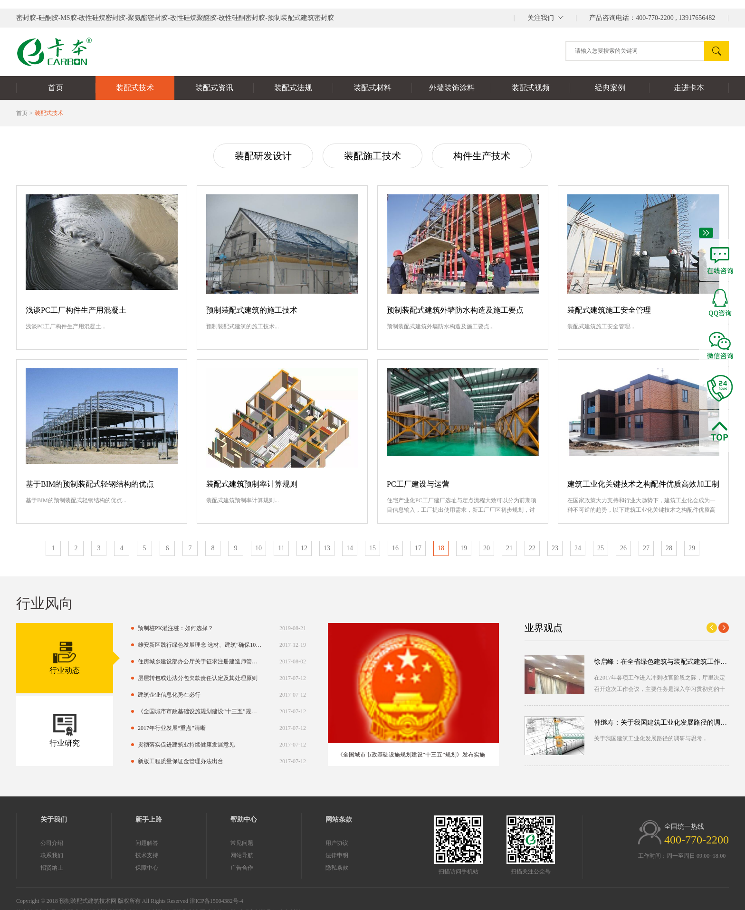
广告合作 (197, 867)
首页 (22, 113)
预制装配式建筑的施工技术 (251, 310)
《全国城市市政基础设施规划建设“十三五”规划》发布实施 (155, 711)
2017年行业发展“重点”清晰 (127, 728)
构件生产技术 (481, 156)
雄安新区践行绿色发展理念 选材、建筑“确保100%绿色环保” (155, 645)
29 (691, 548)
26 (623, 548)
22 (532, 548)
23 (555, 548)
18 (441, 548)
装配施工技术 (372, 156)
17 (418, 548)
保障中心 (102, 867)
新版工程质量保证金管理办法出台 (136, 761)
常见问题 (197, 843)
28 (669, 548)
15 (372, 548)
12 (304, 548)
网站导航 (197, 855)
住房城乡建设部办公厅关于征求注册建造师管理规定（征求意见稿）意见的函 (155, 661)
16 (395, 548)
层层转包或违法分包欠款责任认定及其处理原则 (153, 678)
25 (600, 548)
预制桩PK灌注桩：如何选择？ (131, 628)
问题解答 (102, 843)
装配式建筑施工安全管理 (609, 310)
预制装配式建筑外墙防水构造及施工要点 (455, 310)
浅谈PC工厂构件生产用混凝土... (65, 326)
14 (349, 548)
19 (463, 548)
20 (486, 548)
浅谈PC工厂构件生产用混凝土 (76, 310)
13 (327, 548)
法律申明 (292, 855)
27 (646, 548)
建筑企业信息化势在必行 (124, 694)
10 (258, 548)
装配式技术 (49, 113)
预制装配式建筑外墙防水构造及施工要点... (440, 326)
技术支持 (102, 855)
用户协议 (292, 843)
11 (281, 548)
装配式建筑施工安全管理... (600, 326)
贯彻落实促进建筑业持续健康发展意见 (141, 744)
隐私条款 (292, 867)
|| (545, 17)
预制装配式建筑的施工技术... (242, 326)
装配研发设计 (263, 156)
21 (509, 548)
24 (577, 548)
